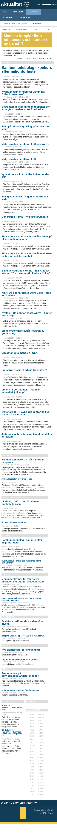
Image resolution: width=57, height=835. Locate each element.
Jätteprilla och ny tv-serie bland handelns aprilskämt (27, 435)
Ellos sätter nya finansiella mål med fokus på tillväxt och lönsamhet (27, 255)
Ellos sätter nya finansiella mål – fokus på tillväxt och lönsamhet (27, 238)
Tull (48, 29)
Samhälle (25, 18)
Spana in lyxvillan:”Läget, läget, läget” (12, 707)
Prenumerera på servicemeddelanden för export (20, 674)
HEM (5, 12)
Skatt (36, 29)
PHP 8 (44, 813)
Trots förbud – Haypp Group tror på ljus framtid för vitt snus (25, 413)
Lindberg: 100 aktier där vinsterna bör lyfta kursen (22, 503)
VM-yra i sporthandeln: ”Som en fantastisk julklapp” (21, 391)
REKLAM (31, 701)
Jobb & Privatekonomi (15, 23)
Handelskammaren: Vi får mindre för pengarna (24, 461)
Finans (6, 29)
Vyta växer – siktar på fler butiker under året (25, 175)
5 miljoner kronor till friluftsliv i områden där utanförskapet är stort (23, 580)
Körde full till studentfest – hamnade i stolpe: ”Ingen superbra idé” (12, 733)
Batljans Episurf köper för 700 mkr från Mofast (23, 636)
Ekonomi (33, 12)
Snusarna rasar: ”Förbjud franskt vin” (24, 370)
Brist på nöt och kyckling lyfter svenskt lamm (25, 128)
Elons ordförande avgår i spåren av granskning (23, 332)
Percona (50, 813)
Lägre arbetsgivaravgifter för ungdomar (20, 659)
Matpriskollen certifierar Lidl (19, 159)
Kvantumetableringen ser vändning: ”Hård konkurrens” (23, 93)
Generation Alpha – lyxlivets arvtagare (25, 216)
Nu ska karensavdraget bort (14, 522)
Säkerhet (8, 18)
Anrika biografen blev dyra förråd (17, 479)
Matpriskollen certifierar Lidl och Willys (25, 144)
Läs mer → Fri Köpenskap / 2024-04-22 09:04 (34, 58)
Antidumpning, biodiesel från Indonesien (20, 690)
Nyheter (18, 12)
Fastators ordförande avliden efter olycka (22, 622)
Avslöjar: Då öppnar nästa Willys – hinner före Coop (27, 314)
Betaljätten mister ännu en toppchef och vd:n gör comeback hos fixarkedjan (26, 108)
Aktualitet (27, 803)
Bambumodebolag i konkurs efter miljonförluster (27, 69)
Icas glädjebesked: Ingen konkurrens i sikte (25, 198)
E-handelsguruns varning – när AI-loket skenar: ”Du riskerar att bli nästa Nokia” (26, 272)
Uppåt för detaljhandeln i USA (20, 352)
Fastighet (21, 29)
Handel (37, 23)
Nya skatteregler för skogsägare (21, 649)
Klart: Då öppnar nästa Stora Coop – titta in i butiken (26, 294)
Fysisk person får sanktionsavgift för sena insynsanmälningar (21, 599)
